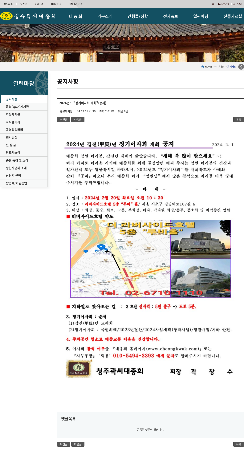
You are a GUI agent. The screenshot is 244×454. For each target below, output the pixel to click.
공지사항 (11, 99)
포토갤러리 (13, 122)
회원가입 (224, 4)
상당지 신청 (13, 175)
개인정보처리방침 (70, 432)
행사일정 (11, 137)
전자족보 (170, 16)
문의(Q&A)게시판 (17, 106)
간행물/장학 (138, 16)
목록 (238, 119)
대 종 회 (75, 16)
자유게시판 (13, 114)
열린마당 (200, 16)
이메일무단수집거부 (94, 432)
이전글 (63, 119)
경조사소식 (13, 152)
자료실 (214, 420)
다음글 (78, 119)
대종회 (19, 420)
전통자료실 (232, 16)
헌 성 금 (11, 145)
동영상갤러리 (14, 129)
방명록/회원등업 (16, 183)
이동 (238, 434)
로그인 (237, 4)
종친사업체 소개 (16, 168)
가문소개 (104, 16)
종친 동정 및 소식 (17, 160)
